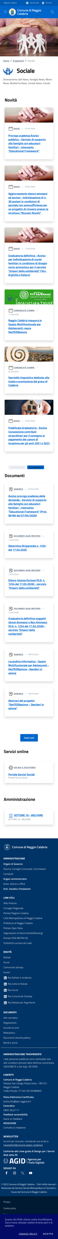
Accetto (48, 1234)
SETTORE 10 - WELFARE (28, 815)
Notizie (7, 957)
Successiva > (36, 467)
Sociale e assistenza (25, 767)
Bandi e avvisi (10, 1043)
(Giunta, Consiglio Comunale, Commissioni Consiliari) (24, 869)
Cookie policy (9, 1208)
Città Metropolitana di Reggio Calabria (22, 918)
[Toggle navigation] (5, 12)
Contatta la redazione (14, 1127)
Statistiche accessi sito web (17, 943)
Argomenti (18, 61)
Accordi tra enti (11, 1028)
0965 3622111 (11, 1110)
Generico (18, 489)
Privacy (6, 1202)
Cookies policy (28, 1234)
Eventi (6, 972)
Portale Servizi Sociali (21, 774)
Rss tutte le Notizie (15, 984)
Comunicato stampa (24, 310)
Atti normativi (10, 1018)
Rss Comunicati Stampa (17, 996)
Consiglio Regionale (13, 908)
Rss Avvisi (10, 990)
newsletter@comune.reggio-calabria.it (23, 1145)
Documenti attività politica (16, 1038)
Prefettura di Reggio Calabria (18, 923)
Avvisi (17, 128)
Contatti (8, 1075)
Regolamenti (10, 1023)
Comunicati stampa (13, 967)
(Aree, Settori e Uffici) (15, 881)
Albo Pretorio (10, 903)
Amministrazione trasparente (22, 1054)
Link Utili (9, 898)
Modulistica (9, 1033)
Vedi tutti (29, 738)
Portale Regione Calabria (16, 913)
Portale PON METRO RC (15, 938)
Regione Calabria (10, 2)
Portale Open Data (13, 928)
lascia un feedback (12, 1119)
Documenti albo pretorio (27, 536)
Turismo (49, 2)
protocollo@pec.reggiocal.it (17, 1101)
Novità (7, 952)
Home (6, 61)
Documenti (10, 1012)
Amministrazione (14, 858)
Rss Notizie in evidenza (17, 978)
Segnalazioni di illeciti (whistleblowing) (23, 933)
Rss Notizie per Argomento (19, 1003)
